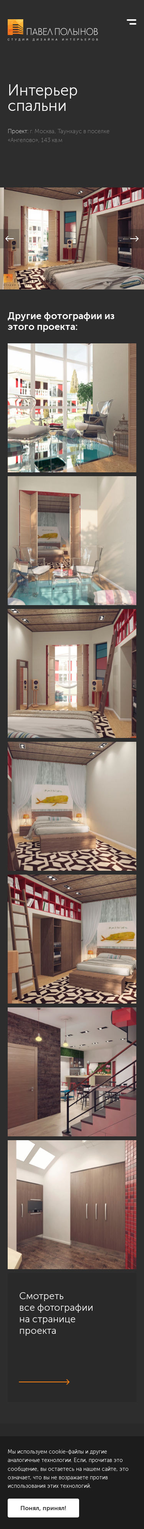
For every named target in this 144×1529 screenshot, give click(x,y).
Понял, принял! (43, 1508)
